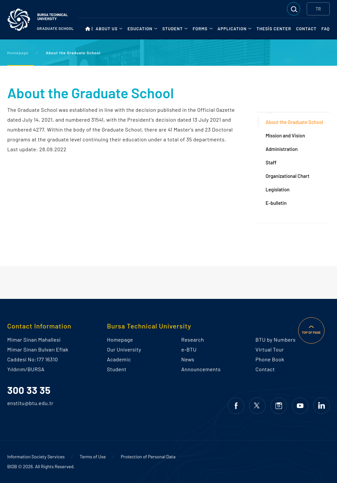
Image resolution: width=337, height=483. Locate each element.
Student (116, 369)
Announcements (201, 369)
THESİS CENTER (273, 28)
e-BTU (189, 349)
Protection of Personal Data (148, 456)
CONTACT (306, 28)
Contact (265, 369)
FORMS (200, 28)
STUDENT (172, 28)
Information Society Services (36, 456)
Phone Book (269, 359)
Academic (119, 359)
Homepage (18, 52)
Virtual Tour (269, 349)
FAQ (326, 28)
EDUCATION (139, 28)
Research (192, 339)
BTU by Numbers (275, 339)
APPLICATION (232, 28)
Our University (124, 349)
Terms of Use (93, 456)
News (187, 359)
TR (318, 9)
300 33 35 (29, 390)
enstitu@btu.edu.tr (17, 403)
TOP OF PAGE (311, 332)
